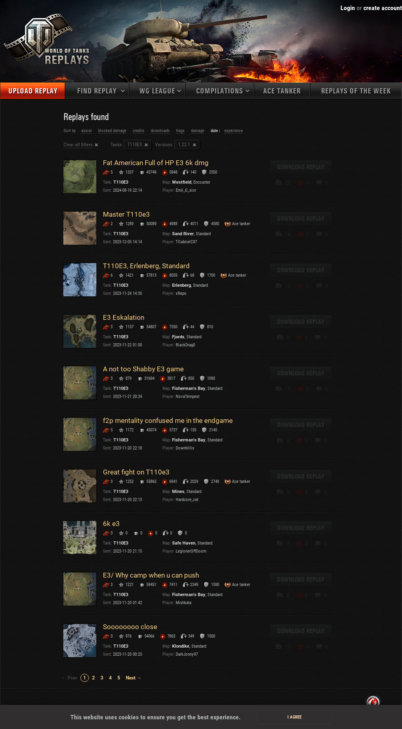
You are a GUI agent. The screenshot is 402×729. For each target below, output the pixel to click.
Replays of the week (356, 91)
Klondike (180, 646)
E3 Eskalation (123, 317)
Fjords (178, 337)
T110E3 (134, 144)
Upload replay (32, 91)
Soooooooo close (130, 627)
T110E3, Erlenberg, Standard (146, 266)
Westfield (181, 182)
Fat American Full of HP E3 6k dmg (156, 163)
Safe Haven (183, 543)
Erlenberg (181, 285)
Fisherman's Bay (188, 388)
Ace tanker (282, 91)
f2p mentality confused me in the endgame (168, 420)
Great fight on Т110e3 (136, 472)
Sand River (183, 233)
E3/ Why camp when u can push (151, 575)
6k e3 (111, 524)
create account (382, 8)
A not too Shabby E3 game (143, 369)
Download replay (300, 167)
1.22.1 (184, 144)
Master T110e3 (126, 214)
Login (347, 8)
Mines (178, 491)
